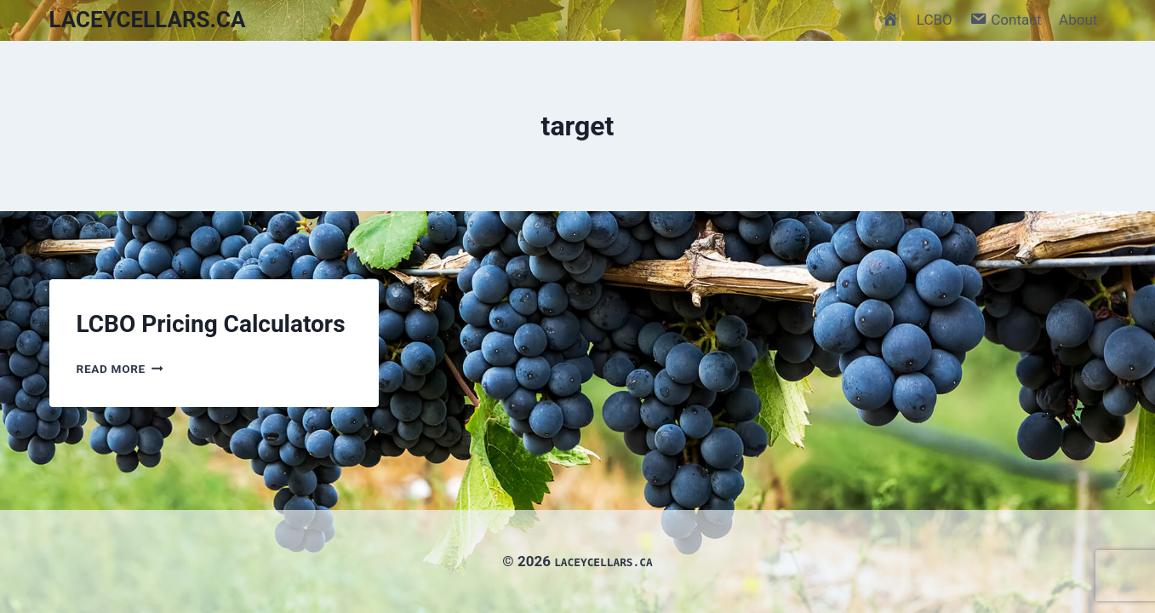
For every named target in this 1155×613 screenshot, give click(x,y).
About (1078, 19)
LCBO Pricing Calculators (211, 324)
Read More (120, 368)
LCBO (934, 19)
